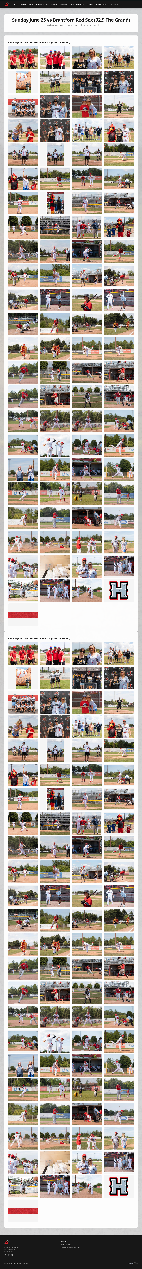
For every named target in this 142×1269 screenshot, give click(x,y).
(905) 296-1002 (66, 1245)
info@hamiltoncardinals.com (70, 1248)
